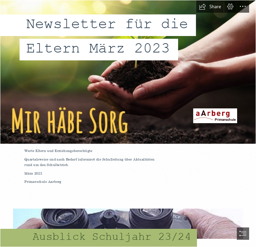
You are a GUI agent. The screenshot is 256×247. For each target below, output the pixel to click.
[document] (128, 123)
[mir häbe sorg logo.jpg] (128, 72)
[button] (210, 6)
